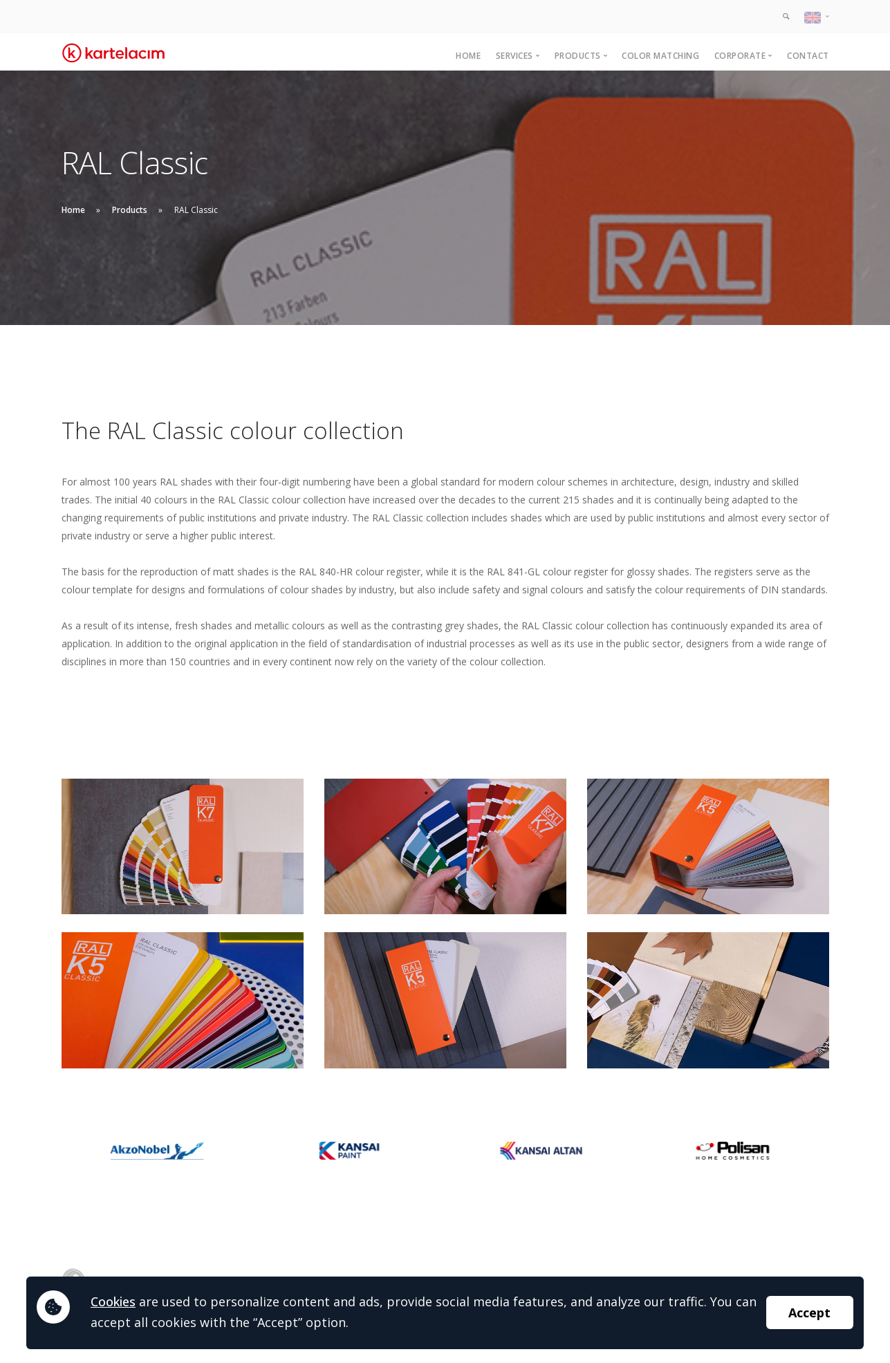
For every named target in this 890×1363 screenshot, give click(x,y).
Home (468, 56)
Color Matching (660, 56)
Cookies (113, 1301)
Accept (809, 1312)
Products (129, 210)
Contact (808, 56)
